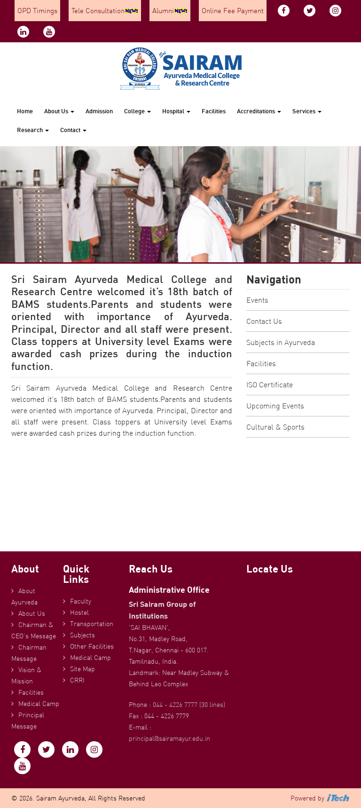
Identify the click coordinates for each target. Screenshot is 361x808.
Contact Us (264, 321)
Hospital (176, 111)
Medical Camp (38, 703)
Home (25, 111)
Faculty (80, 601)
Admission (99, 111)
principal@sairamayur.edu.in (169, 738)
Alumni (170, 10)
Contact (73, 129)
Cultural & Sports (275, 426)
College (137, 111)
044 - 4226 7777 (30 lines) (189, 704)
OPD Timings (37, 10)
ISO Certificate (269, 384)
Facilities (214, 111)
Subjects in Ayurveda (280, 342)
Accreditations (259, 111)
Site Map (82, 669)
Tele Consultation (104, 10)
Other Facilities (92, 646)
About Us (59, 111)
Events (257, 300)
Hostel (79, 612)
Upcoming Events (275, 405)
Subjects (82, 635)
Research (33, 129)
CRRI (77, 680)
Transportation (91, 624)
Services (307, 111)
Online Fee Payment (233, 10)
